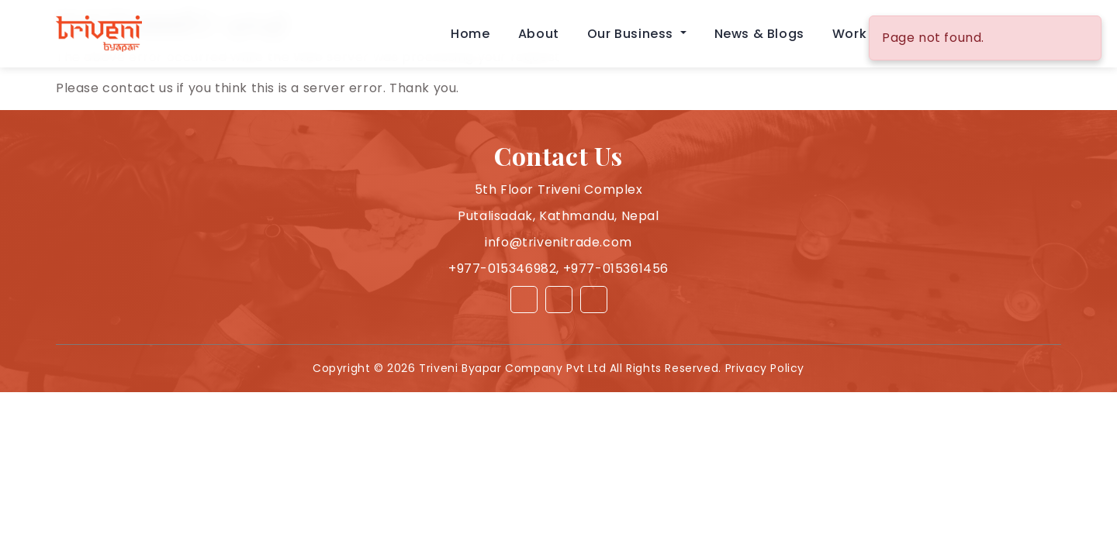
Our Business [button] (632, 34)
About (538, 34)
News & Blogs (759, 34)
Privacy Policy (764, 368)
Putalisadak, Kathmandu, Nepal (558, 216)
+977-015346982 (502, 268)
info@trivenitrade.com (558, 242)
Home (470, 34)
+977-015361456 (616, 268)
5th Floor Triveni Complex (559, 189)
